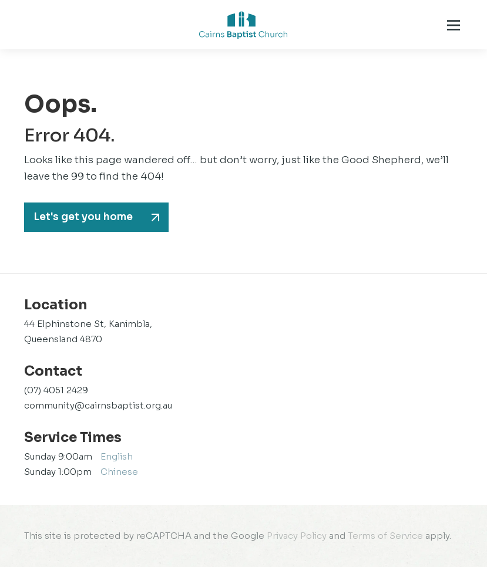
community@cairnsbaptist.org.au (98, 405)
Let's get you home (83, 217)
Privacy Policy (297, 535)
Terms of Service (385, 535)
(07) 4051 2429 (56, 390)
